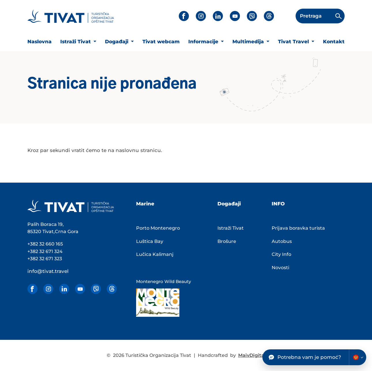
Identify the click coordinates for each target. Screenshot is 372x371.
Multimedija (248, 41)
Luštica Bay (149, 241)
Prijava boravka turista (298, 228)
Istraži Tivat (76, 41)
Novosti (280, 267)
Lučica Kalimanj (155, 254)
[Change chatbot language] (357, 357)
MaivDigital (252, 355)
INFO (278, 204)
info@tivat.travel (48, 271)
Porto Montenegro (158, 228)
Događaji (117, 41)
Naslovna (39, 41)
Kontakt (334, 41)
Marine (145, 204)
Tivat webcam (161, 41)
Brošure (226, 241)
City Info (281, 254)
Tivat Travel (294, 41)
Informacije (204, 41)
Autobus (282, 241)
